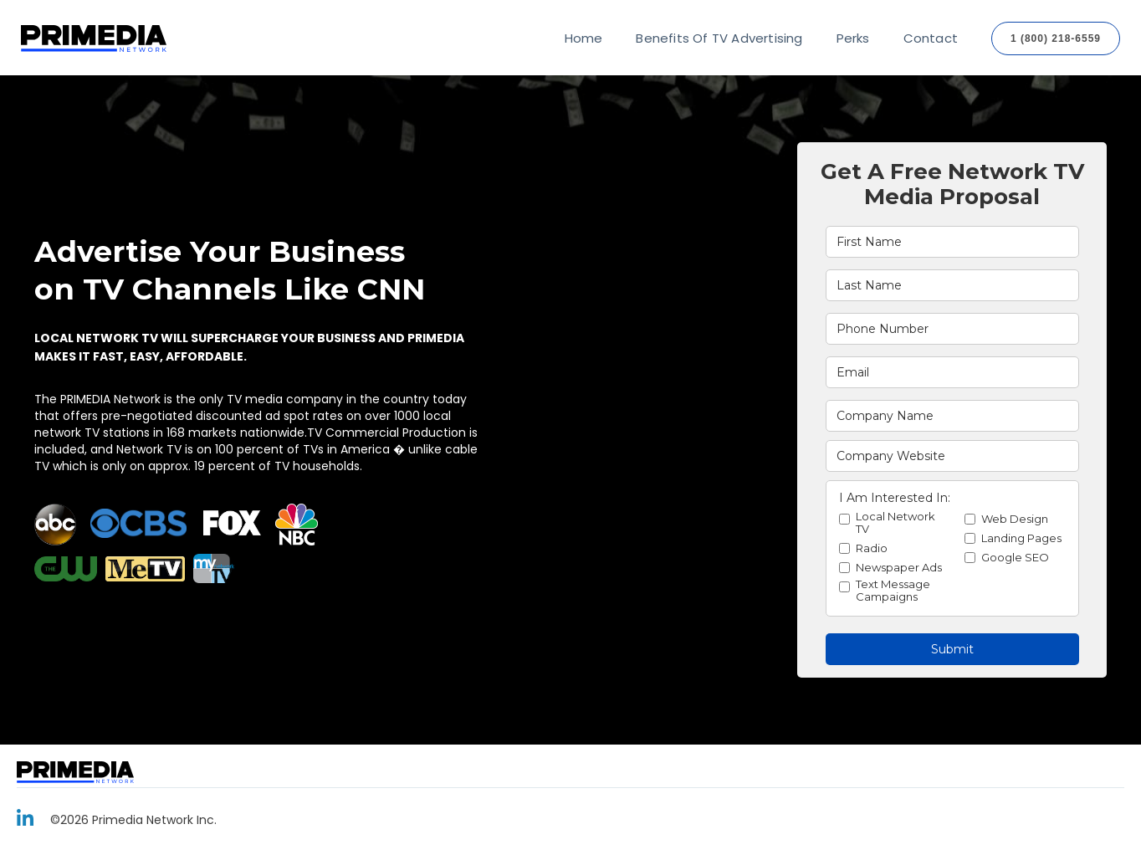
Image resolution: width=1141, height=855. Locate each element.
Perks (853, 38)
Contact (930, 38)
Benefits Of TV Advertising (719, 38)
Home (584, 38)
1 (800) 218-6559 (1056, 38)
